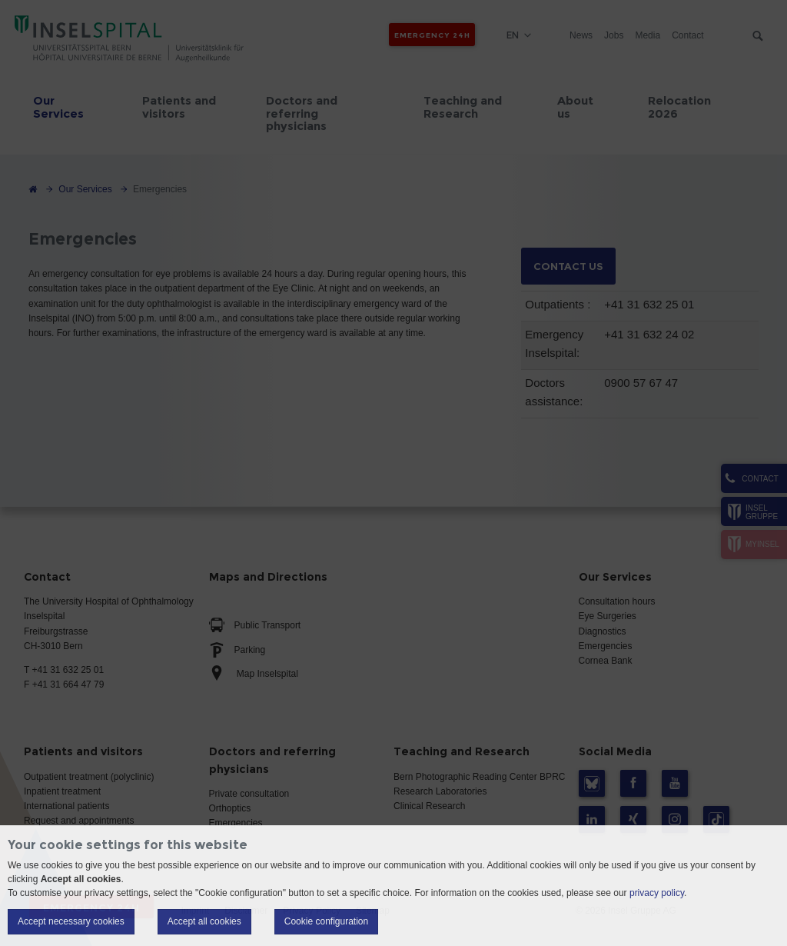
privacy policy (656, 893)
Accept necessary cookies (71, 921)
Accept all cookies (204, 921)
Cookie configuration (326, 921)
